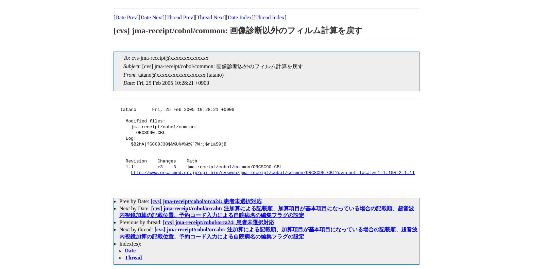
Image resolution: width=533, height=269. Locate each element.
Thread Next (210, 17)
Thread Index (270, 17)
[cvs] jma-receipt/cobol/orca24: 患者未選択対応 (206, 201)
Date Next (152, 17)
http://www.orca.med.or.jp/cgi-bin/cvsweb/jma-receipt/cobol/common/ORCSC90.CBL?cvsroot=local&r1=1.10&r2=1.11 (273, 173)
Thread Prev (179, 17)
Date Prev (126, 17)
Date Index (240, 17)
